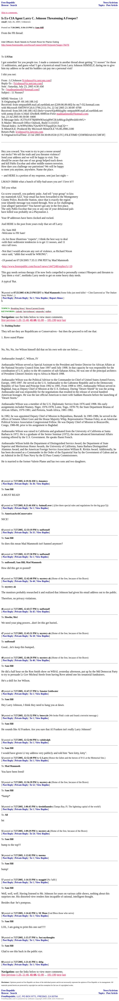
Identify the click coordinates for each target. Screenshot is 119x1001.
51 (2, 740)
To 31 (32, 532)
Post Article (112, 5)
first (3, 320)
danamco (43, 481)
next (59, 320)
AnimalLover (45, 505)
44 (2, 554)
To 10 (32, 636)
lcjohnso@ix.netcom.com (29, 131)
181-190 (51, 320)
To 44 (32, 581)
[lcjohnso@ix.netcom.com (36, 80)
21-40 (25, 320)
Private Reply (21, 298)
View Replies (41, 298)
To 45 (32, 611)
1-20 (18, 320)
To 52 (32, 785)
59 (2, 937)
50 (2, 715)
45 (2, 578)
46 (2, 609)
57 (2, 879)
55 (2, 831)
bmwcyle (44, 715)
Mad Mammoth (52, 292)
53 (2, 782)
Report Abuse (56, 298)
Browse (5, 5)
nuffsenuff (45, 530)
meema (42, 855)
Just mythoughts (47, 937)
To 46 (32, 660)
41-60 (33, 320)
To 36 (32, 484)
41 (2, 481)
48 (2, 657)
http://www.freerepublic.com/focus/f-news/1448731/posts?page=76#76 (35, 45)
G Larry (44, 758)
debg (41, 962)
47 (2, 633)
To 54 (32, 833)
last (64, 320)
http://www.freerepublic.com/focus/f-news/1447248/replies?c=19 (37, 266)
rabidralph (45, 740)
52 (2, 758)
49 (2, 691)
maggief (42, 879)
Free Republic (8, 2)
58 (2, 913)
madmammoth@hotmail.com (72, 113)
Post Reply (8, 298)
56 (2, 855)
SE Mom (43, 913)
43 (2, 530)
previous (11, 320)
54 (2, 806)
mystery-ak (45, 578)
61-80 (41, 320)
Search (13, 5)
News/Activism (110, 2)
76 (2, 292)
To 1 (32, 298)
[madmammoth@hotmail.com (22, 89)
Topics (101, 5)
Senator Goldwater (49, 691)
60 (2, 962)
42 (2, 505)
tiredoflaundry (46, 806)
